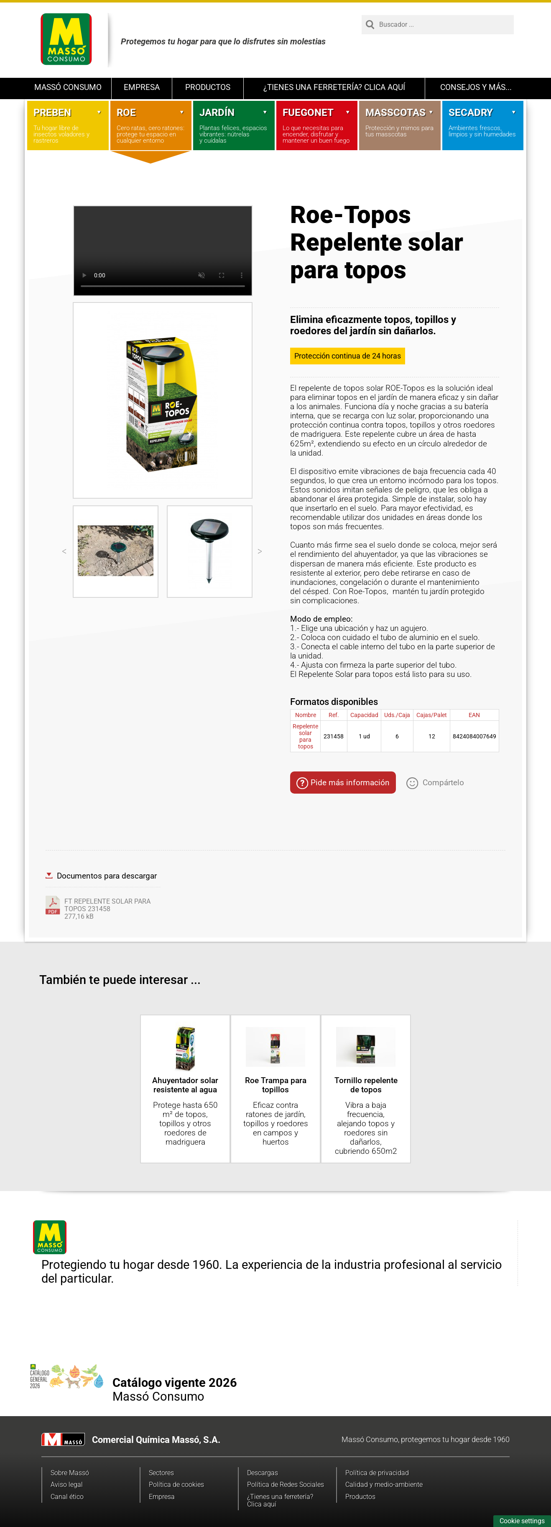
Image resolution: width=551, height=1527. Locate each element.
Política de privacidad (377, 1473)
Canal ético (67, 1497)
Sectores (161, 1473)
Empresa (142, 87)
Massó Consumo (68, 87)
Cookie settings (522, 1521)
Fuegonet (317, 112)
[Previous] (64, 551)
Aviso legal (67, 1485)
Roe (151, 112)
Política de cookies (176, 1485)
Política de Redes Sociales (285, 1485)
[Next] (260, 551)
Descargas (262, 1473)
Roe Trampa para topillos (275, 1085)
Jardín (233, 112)
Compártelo (435, 782)
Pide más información (343, 783)
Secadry (483, 112)
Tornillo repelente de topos (366, 1085)
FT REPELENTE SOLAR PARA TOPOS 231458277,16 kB (107, 909)
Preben (67, 112)
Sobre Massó (70, 1473)
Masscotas (399, 112)
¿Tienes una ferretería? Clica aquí (334, 87)
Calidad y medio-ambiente (384, 1485)
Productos (207, 87)
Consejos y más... (476, 87)
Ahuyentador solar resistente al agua (185, 1085)
